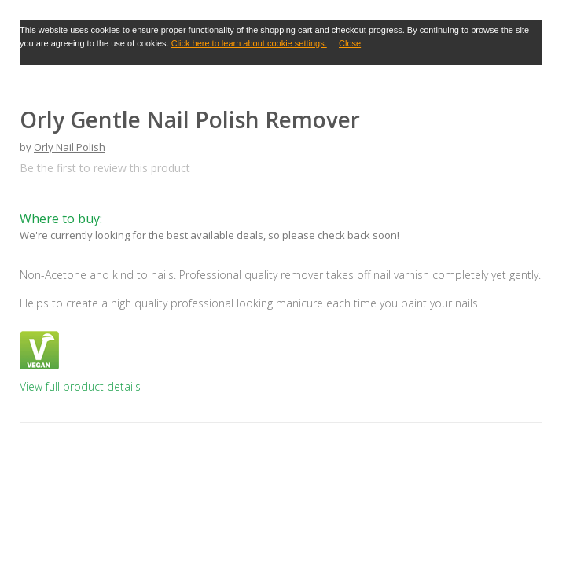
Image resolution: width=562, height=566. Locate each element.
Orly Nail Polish (69, 147)
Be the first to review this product (105, 167)
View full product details (80, 386)
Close (350, 43)
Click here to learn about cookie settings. (249, 43)
